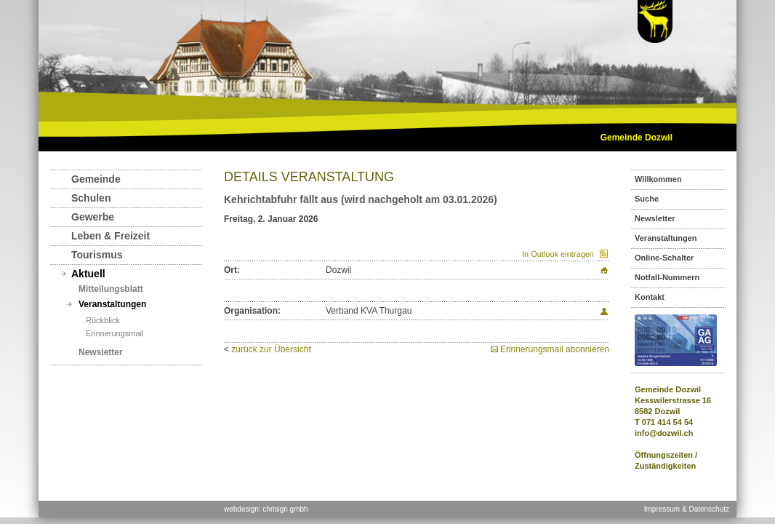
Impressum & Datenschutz (686, 509)
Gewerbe (92, 217)
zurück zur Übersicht (270, 349)
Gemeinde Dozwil (636, 137)
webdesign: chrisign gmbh (266, 509)
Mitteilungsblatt (111, 289)
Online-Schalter (664, 257)
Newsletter (101, 352)
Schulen (91, 198)
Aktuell (88, 273)
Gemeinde (96, 179)
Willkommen (658, 179)
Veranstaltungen (112, 304)
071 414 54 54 (667, 422)
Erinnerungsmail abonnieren (554, 349)
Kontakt (649, 297)
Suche (647, 198)
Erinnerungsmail (114, 333)
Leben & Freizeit (110, 236)
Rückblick (103, 320)
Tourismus (97, 255)
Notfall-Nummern (667, 277)
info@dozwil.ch (664, 433)
